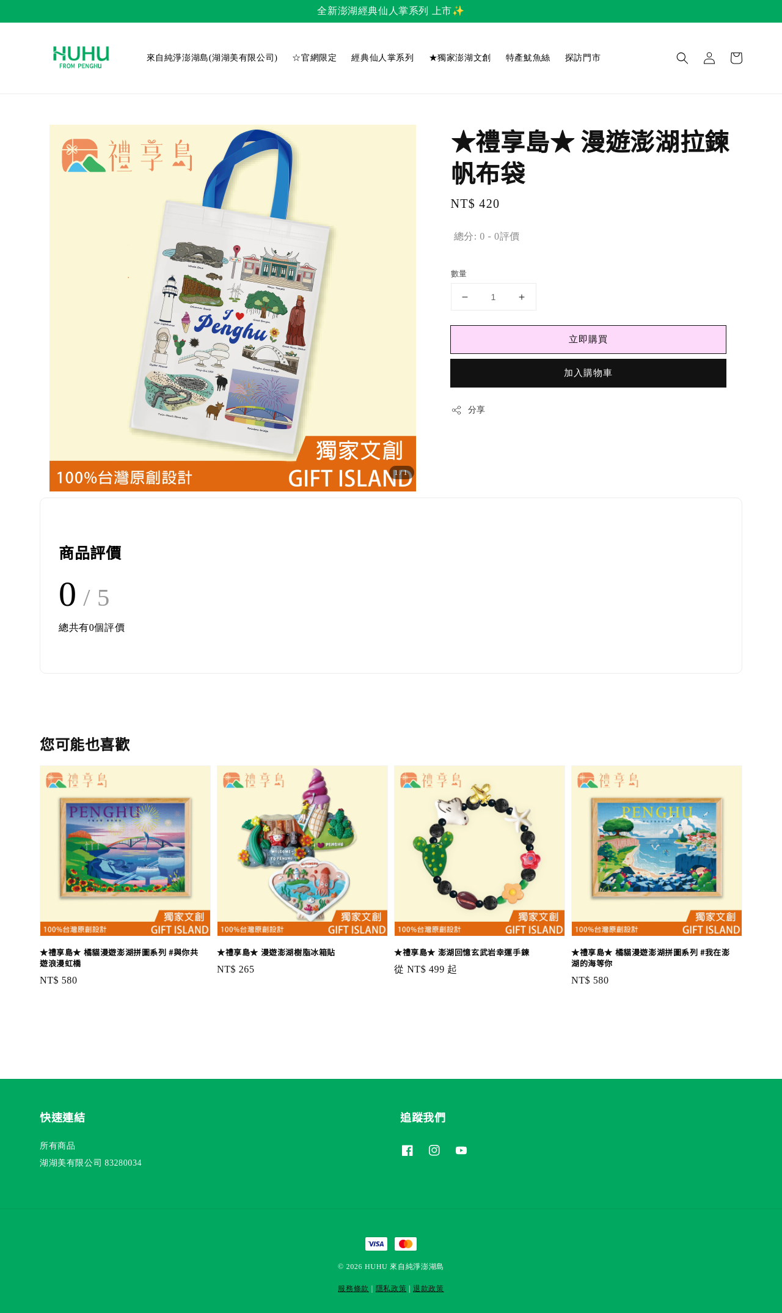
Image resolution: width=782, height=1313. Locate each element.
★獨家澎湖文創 (460, 57)
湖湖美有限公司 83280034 (91, 1163)
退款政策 (428, 1288)
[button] (682, 58)
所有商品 (57, 1145)
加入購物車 (588, 373)
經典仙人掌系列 (382, 57)
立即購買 (588, 339)
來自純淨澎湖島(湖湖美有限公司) (212, 57)
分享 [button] (468, 410)
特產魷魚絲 (528, 57)
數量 (459, 273)
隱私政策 (391, 1288)
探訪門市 (583, 57)
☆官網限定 (314, 57)
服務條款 (353, 1288)
